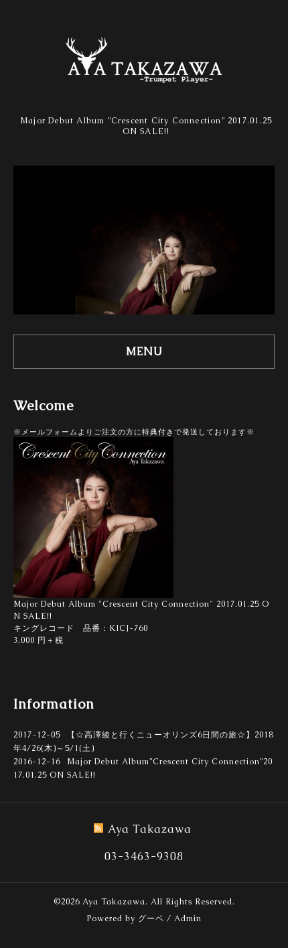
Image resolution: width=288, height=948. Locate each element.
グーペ (151, 918)
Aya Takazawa (113, 901)
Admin (188, 918)
